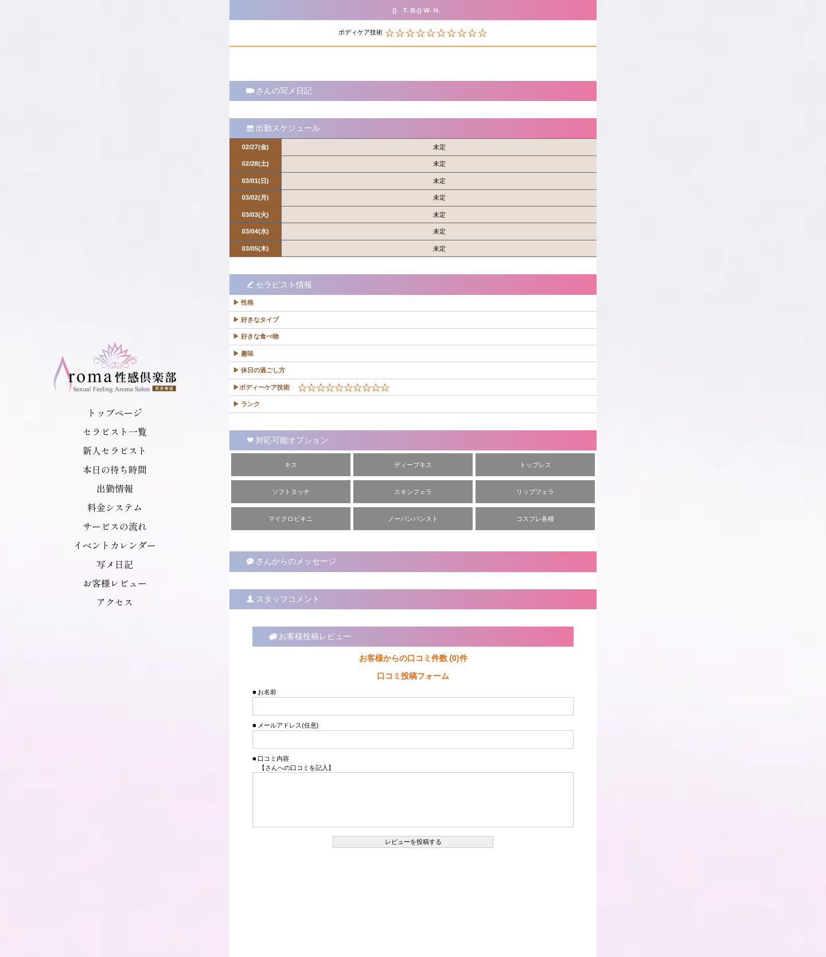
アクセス (114, 602)
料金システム (114, 507)
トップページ (114, 412)
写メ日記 (114, 564)
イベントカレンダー (114, 545)
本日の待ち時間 (115, 469)
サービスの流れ (115, 526)
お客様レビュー (115, 583)
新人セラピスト (115, 450)
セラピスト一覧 (115, 431)
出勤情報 (114, 488)
